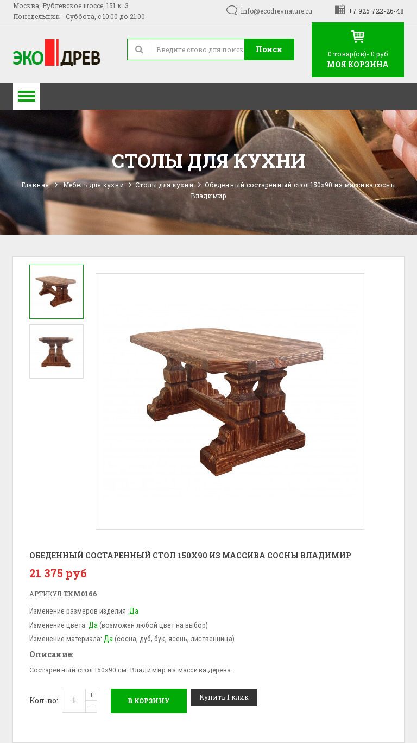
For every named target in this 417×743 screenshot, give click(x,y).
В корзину (149, 700)
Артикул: (45, 593)
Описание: (51, 654)
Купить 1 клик (224, 696)
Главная (35, 184)
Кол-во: (43, 700)
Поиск (269, 49)
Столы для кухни (164, 184)
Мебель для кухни (93, 184)
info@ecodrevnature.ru (276, 11)
